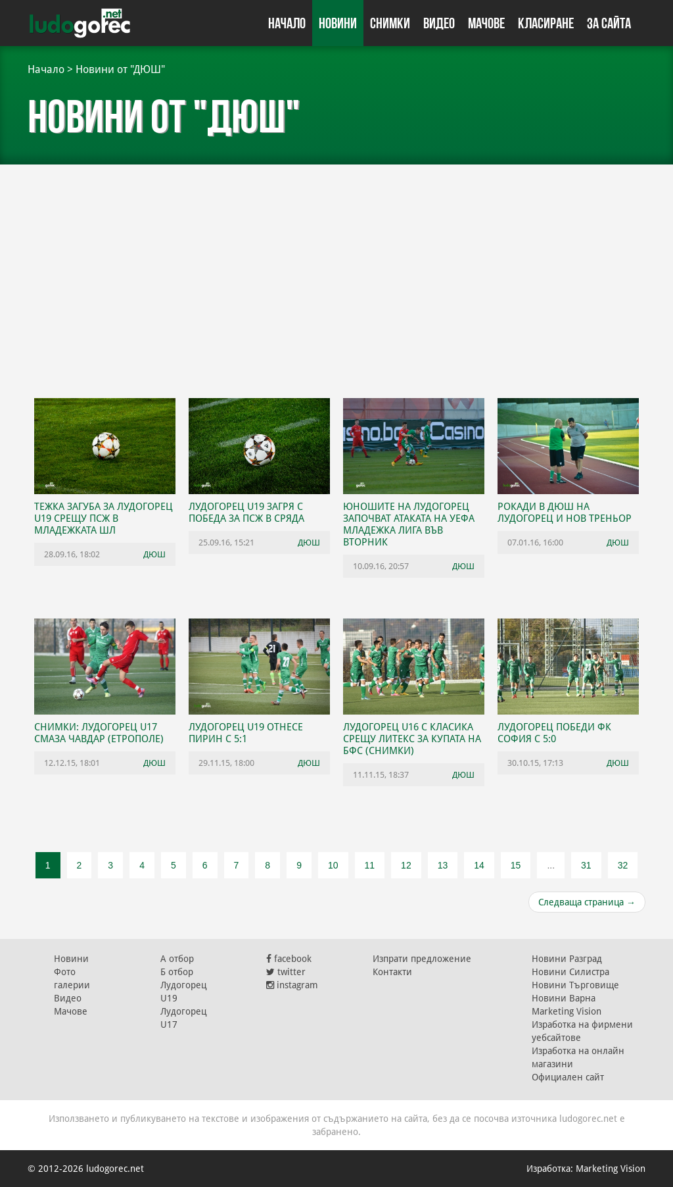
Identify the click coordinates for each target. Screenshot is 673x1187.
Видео (439, 23)
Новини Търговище (575, 985)
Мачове (486, 23)
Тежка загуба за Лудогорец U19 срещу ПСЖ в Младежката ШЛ (103, 518)
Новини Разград (567, 958)
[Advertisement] (336, 283)
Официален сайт (568, 1077)
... (551, 865)
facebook (289, 958)
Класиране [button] (546, 23)
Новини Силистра (570, 972)
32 (623, 865)
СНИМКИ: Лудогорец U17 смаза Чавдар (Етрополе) (99, 733)
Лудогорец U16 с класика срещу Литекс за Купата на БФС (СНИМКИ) (412, 739)
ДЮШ (154, 554)
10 (333, 865)
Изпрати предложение (422, 958)
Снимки (390, 23)
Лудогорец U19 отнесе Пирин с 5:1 (246, 733)
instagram (292, 985)
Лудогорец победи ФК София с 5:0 (554, 733)
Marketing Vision (566, 1011)
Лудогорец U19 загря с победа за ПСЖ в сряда (246, 512)
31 (586, 865)
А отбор (177, 958)
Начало (287, 23)
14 (479, 865)
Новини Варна (563, 998)
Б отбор (176, 972)
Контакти (392, 972)
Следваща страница (587, 902)
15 (516, 865)
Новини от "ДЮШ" (120, 69)
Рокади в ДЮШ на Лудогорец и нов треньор (565, 512)
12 (406, 865)
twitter (286, 972)
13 (443, 865)
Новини (338, 23)
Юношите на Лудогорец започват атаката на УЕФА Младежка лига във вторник (409, 524)
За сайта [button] (609, 23)
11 (370, 865)
